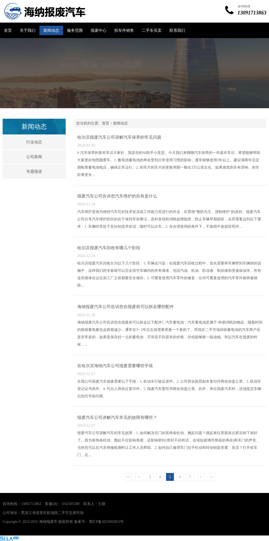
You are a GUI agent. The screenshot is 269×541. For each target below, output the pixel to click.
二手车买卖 (152, 30)
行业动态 (34, 142)
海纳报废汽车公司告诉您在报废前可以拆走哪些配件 (125, 306)
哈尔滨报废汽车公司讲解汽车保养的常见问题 (119, 137)
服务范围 (75, 30)
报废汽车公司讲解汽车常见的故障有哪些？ (117, 417)
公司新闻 (34, 157)
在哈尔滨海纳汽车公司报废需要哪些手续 (115, 365)
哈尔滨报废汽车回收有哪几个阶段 (108, 248)
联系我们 (177, 30)
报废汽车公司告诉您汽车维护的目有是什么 (117, 196)
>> (212, 477)
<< (128, 477)
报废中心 (98, 30)
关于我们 (27, 30)
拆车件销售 (124, 30)
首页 (8, 30)
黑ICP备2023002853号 (106, 522)
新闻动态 (51, 30)
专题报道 (34, 171)
